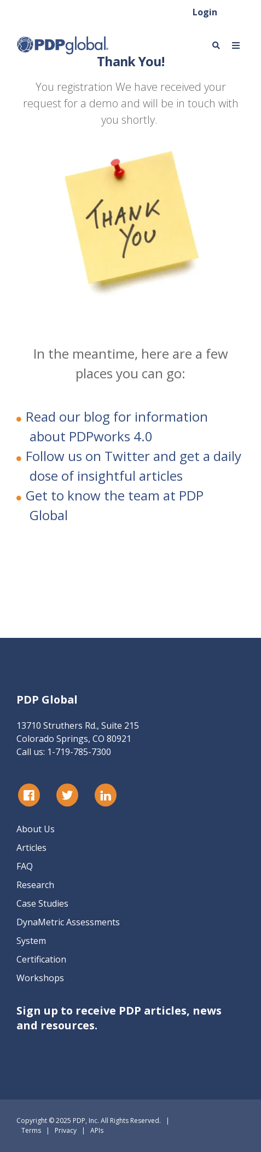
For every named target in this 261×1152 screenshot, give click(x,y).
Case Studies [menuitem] (42, 903)
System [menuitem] (31, 941)
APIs (96, 1130)
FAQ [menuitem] (24, 866)
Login (205, 12)
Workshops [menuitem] (40, 978)
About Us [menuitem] (35, 829)
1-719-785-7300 (79, 752)
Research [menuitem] (35, 885)
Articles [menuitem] (31, 848)
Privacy (66, 1130)
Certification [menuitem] (41, 959)
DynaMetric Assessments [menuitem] (68, 922)
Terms (31, 1130)
